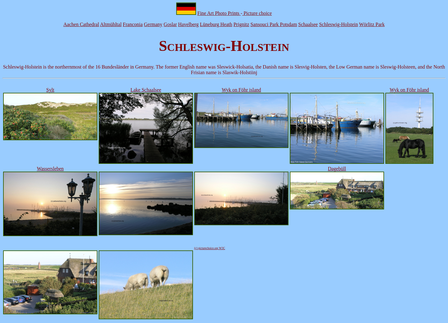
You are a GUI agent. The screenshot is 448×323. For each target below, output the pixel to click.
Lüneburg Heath (216, 24)
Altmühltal (111, 24)
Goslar (170, 24)
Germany (153, 24)
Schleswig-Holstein (338, 24)
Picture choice (257, 13)
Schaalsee (308, 24)
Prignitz (241, 24)
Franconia (133, 24)
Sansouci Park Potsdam (273, 24)
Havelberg (188, 24)
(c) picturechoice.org (206, 248)
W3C (222, 248)
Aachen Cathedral (81, 24)
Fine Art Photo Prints (219, 13)
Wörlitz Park (371, 24)
